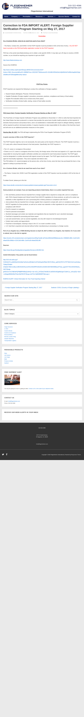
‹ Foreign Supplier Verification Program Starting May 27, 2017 (23, 287)
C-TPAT (6, 328)
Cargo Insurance (8, 327)
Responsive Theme (76, 454)
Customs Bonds (8, 330)
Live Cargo (7, 357)
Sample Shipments (9, 338)
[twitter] (3, 455)
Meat (5, 359)
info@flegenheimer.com (14, 401)
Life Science (7, 355)
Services (52, 16)
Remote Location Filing (10, 336)
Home (6, 16)
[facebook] (7, 455)
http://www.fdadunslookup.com (12, 60)
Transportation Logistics (10, 340)
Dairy (5, 353)
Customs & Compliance (10, 332)
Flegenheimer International (42, 11)
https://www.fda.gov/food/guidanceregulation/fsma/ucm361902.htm (23, 250)
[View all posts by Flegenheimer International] (12, 32)
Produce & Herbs (8, 361)
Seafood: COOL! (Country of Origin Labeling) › (65, 287)
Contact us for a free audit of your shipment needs (41, 388)
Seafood (6, 363)
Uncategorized (53, 32)
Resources (40, 16)
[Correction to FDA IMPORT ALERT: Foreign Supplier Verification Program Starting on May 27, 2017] (35, 32)
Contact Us (76, 16)
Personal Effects (8, 334)
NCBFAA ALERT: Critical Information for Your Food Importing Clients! (24, 279)
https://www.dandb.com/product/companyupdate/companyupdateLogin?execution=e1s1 (30, 185)
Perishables (28, 16)
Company (15, 16)
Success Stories (63, 16)
